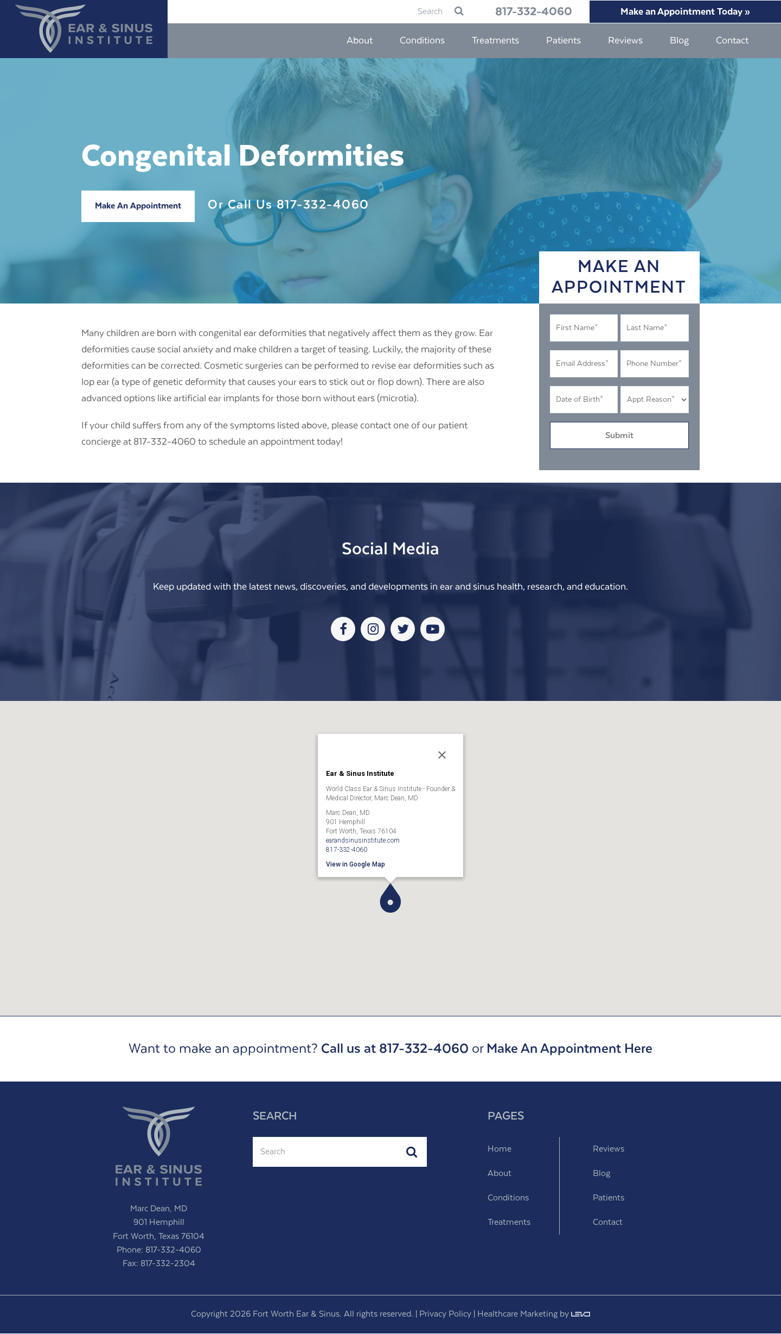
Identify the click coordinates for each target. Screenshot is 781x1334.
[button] (390, 898)
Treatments (509, 1223)
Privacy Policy (445, 1315)
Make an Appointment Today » (683, 12)
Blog (601, 1174)
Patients (608, 1198)
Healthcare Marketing (517, 1315)
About (499, 1174)
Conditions (508, 1198)
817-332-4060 (525, 11)
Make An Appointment (138, 206)
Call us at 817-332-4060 (395, 1049)
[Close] (442, 755)
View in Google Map (355, 864)
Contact (608, 1223)
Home (499, 1150)
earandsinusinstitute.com (363, 840)
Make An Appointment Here (569, 1049)
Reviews (608, 1150)
